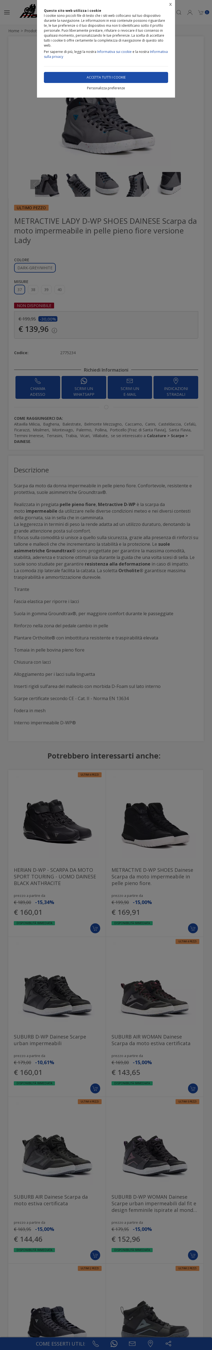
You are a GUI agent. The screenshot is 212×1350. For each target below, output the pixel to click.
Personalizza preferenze (106, 88)
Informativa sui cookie (114, 51)
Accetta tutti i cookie (106, 77)
